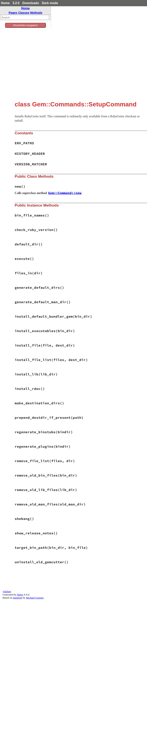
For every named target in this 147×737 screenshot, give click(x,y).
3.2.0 (16, 3)
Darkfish (17, 597)
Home (5, 3)
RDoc (20, 594)
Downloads (30, 3)
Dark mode (50, 3)
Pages (13, 12)
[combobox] (25, 17)
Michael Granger (35, 597)
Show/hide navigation (25, 25)
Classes (23, 12)
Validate (7, 591)
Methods (36, 12)
